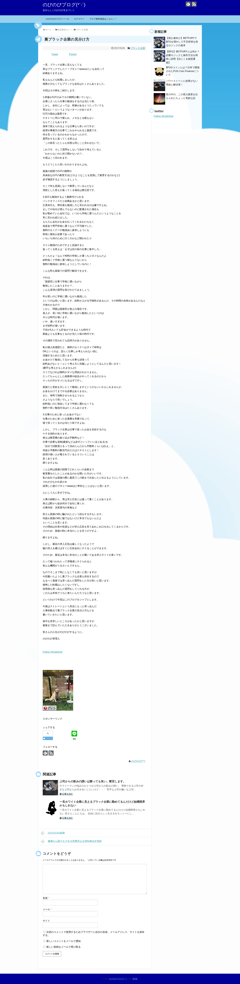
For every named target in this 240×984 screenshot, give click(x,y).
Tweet (54, 54)
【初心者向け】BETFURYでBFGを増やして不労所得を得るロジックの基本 (182, 42)
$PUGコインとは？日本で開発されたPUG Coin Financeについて (183, 71)
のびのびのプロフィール (57, 19)
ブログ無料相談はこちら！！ (103, 19)
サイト (46, 920)
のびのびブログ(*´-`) (64, 4)
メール (47, 909)
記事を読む (67, 794)
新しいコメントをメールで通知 (63, 941)
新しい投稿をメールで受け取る (63, 947)
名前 (46, 898)
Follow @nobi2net (52, 652)
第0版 (134, 979)
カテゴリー (79, 19)
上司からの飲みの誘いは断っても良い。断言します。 (93, 781)
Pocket (73, 54)
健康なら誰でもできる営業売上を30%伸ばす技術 (71, 841)
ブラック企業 (137, 48)
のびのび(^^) (138, 761)
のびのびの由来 (53, 833)
